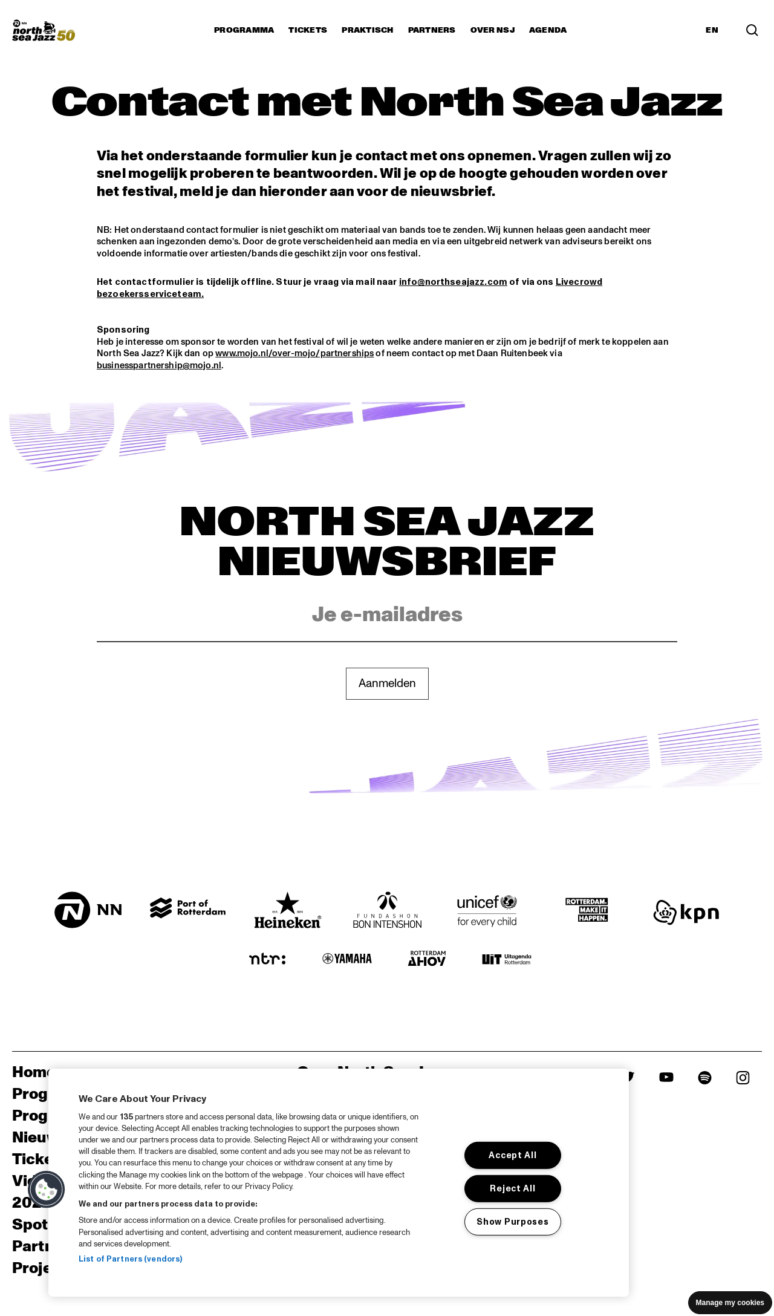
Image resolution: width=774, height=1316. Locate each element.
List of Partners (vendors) (130, 1259)
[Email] (387, 615)
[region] (338, 1183)
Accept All (512, 1155)
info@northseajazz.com (453, 282)
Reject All (512, 1188)
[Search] (752, 30)
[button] (46, 1189)
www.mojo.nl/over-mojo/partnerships (294, 353)
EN (712, 30)
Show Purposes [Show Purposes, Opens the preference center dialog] (512, 1222)
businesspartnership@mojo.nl (159, 365)
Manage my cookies (730, 1302)
